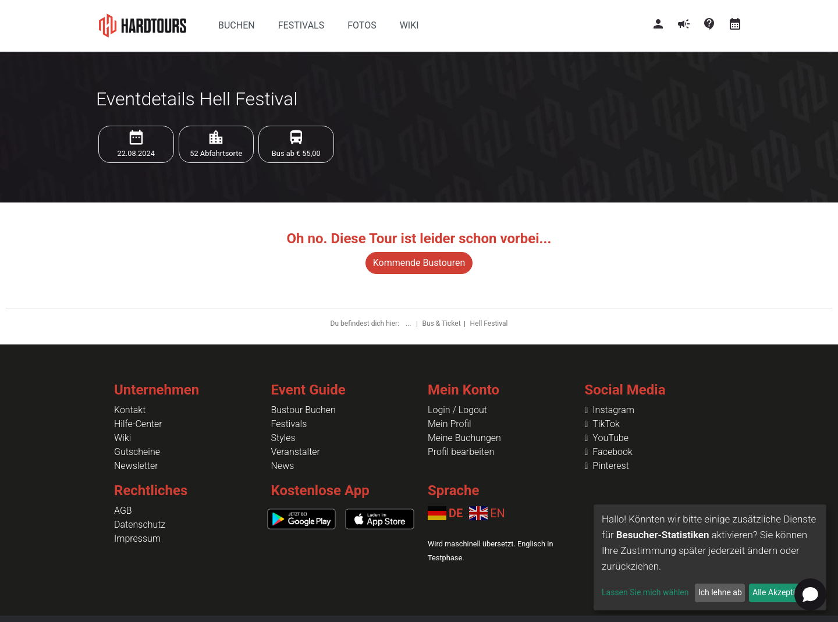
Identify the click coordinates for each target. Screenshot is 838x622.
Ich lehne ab (720, 592)
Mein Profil (449, 423)
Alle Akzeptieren (781, 592)
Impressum (137, 538)
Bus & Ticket (441, 323)
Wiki (122, 437)
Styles (283, 437)
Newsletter (136, 465)
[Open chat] (810, 594)
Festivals (289, 423)
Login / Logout (457, 409)
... (409, 323)
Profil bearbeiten (461, 451)
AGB (123, 510)
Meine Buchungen (464, 437)
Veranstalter (295, 451)
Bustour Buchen (303, 409)
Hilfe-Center (138, 423)
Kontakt (129, 409)
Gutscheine (137, 451)
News (282, 465)
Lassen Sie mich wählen (645, 592)
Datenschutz (139, 524)
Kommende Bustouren (419, 262)
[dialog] (710, 557)
